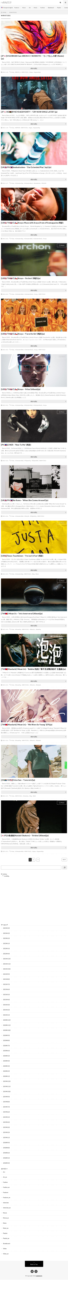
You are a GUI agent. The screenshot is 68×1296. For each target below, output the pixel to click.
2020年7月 (6, 1045)
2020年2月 (6, 1071)
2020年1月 (6, 1076)
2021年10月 (7, 969)
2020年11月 (7, 1025)
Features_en (6, 1197)
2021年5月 (6, 994)
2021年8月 (6, 979)
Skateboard (51, 7)
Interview (6, 1202)
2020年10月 (7, 1030)
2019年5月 (6, 1117)
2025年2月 (6, 933)
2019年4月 (6, 1122)
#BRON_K (18, 72)
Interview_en (7, 1208)
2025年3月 (6, 928)
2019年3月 (6, 1127)
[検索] (64, 867)
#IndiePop (38, 629)
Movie (35, 7)
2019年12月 (7, 1081)
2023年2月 (6, 938)
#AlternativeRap (19, 238)
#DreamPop (18, 629)
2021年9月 (6, 974)
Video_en (6, 1254)
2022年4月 (6, 953)
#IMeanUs (32, 629)
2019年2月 (6, 1132)
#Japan (31, 72)
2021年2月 (6, 1010)
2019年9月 (6, 1096)
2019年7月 (6, 1107)
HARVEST (39, 1276)
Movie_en (6, 1218)
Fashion (42, 7)
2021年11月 (7, 964)
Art (30, 7)
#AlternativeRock (28, 183)
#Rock (37, 574)
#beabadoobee (37, 183)
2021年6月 (6, 989)
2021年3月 (6, 1005)
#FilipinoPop (27, 460)
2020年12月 (7, 1020)
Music (24, 7)
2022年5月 (6, 948)
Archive (4, 874)
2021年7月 (6, 984)
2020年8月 (6, 1040)
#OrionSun (25, 796)
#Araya (44, 238)
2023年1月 (6, 943)
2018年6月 (6, 1153)
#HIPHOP (17, 127)
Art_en (5, 1177)
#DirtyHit (43, 183)
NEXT (64, 859)
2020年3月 (6, 1066)
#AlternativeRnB (28, 238)
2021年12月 (7, 959)
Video (5, 1248)
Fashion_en (6, 1187)
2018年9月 (6, 1142)
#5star (12, 72)
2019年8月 (6, 1102)
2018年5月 (6, 1158)
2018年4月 (6, 1163)
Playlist (59, 7)
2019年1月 (6, 1137)
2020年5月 (6, 1056)
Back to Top (34, 1264)
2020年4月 (6, 1061)
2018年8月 (6, 1148)
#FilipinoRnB (35, 460)
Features (16, 7)
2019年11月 (7, 1086)
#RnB (34, 796)
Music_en (5, 1228)
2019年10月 (7, 1091)
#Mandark (38, 684)
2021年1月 (6, 1015)
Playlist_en (6, 1238)
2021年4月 (6, 999)
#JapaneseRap (37, 72)
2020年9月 (6, 1035)
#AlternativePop (19, 183)
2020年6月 (6, 1050)
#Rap (33, 574)
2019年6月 (6, 1112)
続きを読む (34, 68)
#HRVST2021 (24, 72)
